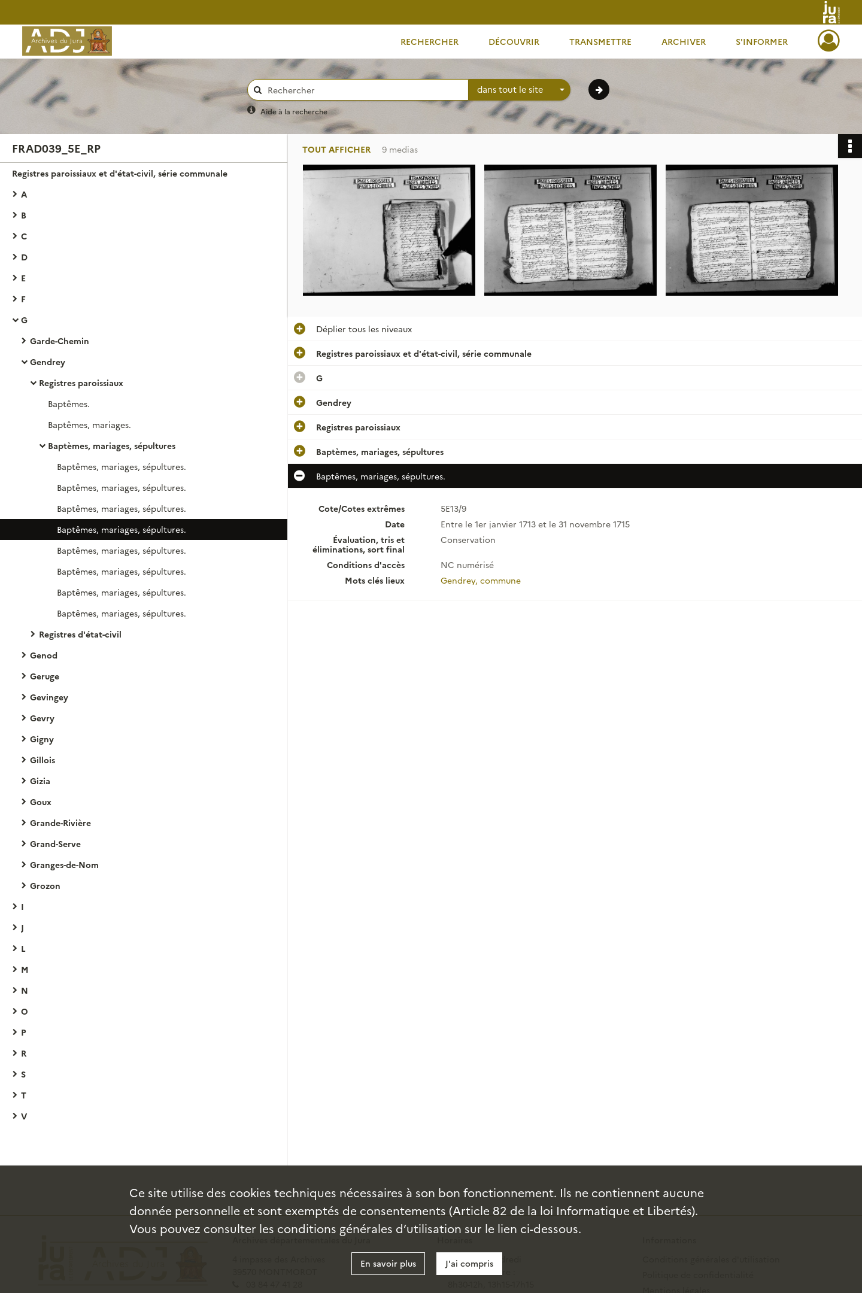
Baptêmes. (69, 403)
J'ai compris (469, 1263)
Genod (43, 655)
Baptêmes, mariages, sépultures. (121, 466)
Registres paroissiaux (81, 382)
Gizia (40, 781)
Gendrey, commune (481, 580)
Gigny (42, 739)
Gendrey (47, 362)
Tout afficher (336, 149)
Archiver (683, 41)
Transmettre (600, 41)
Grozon (45, 885)
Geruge (44, 676)
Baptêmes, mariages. (89, 424)
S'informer (762, 41)
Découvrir (513, 41)
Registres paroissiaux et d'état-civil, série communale (119, 173)
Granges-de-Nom (64, 864)
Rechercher (429, 41)
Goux (40, 802)
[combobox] (519, 90)
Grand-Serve (55, 843)
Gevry (42, 718)
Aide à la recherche (293, 111)
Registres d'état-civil (80, 634)
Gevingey (49, 697)
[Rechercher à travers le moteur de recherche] (364, 90)
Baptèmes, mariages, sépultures (111, 445)
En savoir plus (388, 1263)
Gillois (42, 760)
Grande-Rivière (60, 822)
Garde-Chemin (59, 341)
